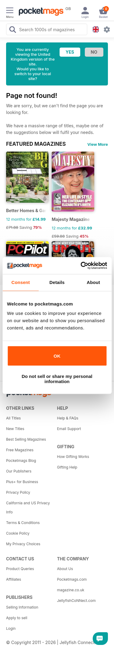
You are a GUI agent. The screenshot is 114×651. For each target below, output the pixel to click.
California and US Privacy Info (28, 507)
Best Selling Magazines (26, 439)
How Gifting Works (73, 456)
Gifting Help (67, 467)
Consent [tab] (20, 282)
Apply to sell (16, 618)
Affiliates (13, 579)
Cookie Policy (17, 533)
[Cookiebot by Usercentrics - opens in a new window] (81, 265)
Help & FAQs (67, 418)
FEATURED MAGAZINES (36, 144)
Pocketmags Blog (21, 460)
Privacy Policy (18, 492)
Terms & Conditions (23, 522)
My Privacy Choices (23, 544)
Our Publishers (18, 471)
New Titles (15, 428)
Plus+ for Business (22, 481)
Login (11, 628)
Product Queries (20, 568)
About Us (65, 568)
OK (57, 356)
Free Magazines (19, 450)
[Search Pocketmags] (12, 30)
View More (97, 144)
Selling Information (22, 607)
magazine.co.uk (71, 590)
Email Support (69, 428)
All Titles (13, 418)
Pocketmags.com (72, 579)
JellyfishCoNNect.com (76, 600)
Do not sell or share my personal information (57, 379)
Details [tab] (57, 282)
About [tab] (93, 282)
